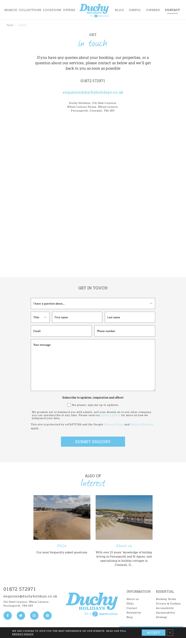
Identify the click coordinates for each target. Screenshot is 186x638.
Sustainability (165, 612)
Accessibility (165, 608)
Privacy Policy (114, 424)
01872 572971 (19, 589)
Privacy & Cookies (168, 603)
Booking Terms (166, 599)
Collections (30, 9)
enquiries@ (73, 92)
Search (10, 9)
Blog (119, 9)
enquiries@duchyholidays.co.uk (30, 596)
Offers (69, 9)
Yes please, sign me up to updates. (95, 405)
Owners (153, 9)
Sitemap (161, 617)
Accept (153, 632)
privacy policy (111, 415)
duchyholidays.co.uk (103, 92)
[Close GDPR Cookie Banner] (170, 632)
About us (133, 599)
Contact (172, 9)
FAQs (130, 603)
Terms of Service (141, 424)
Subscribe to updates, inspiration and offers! (92, 397)
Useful (135, 9)
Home (10, 25)
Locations (52, 9)
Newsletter (134, 612)
